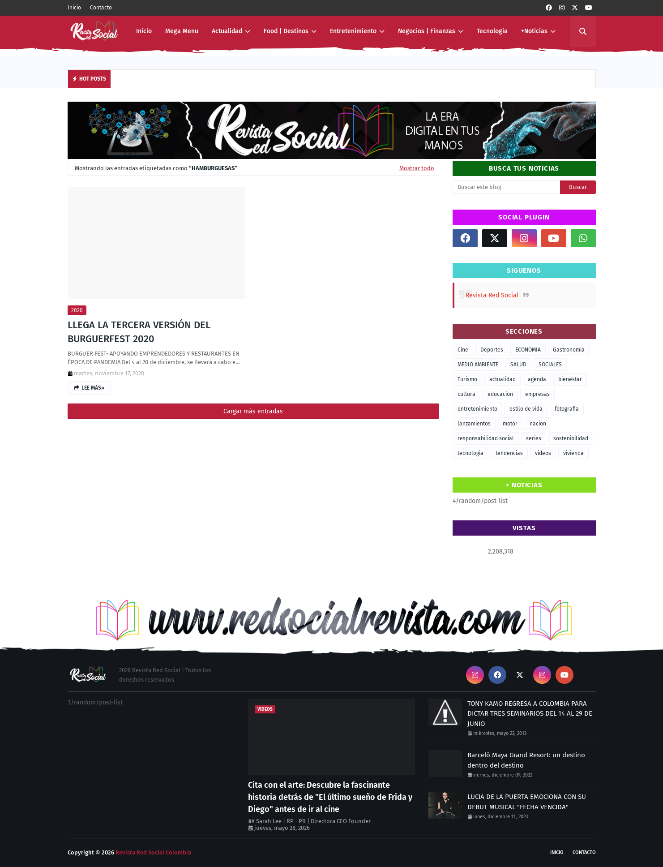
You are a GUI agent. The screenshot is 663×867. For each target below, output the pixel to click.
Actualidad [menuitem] (227, 31)
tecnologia (470, 453)
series (533, 438)
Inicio (74, 7)
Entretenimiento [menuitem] (353, 31)
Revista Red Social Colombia (153, 852)
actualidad (502, 379)
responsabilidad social (486, 438)
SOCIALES (550, 364)
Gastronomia (569, 350)
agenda (537, 379)
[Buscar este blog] (506, 187)
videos (543, 453)
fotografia (567, 409)
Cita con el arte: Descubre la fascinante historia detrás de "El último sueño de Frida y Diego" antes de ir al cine (330, 797)
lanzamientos (474, 424)
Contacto (101, 7)
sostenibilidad (570, 438)
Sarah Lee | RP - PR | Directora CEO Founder (313, 821)
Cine (463, 350)
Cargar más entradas (253, 411)
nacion (538, 424)
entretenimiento (477, 409)
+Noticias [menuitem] (534, 31)
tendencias (509, 453)
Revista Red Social (492, 295)
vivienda (573, 453)
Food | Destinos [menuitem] (286, 31)
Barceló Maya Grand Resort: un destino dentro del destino (526, 760)
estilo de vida (526, 409)
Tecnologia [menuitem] (492, 31)
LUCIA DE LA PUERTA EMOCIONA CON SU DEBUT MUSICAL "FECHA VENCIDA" (526, 802)
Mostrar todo (416, 168)
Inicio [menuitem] (144, 31)
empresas (537, 394)
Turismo (467, 379)
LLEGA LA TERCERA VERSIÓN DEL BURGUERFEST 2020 (139, 332)
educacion (500, 394)
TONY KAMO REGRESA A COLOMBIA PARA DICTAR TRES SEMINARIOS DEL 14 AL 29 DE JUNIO (529, 714)
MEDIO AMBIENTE (478, 364)
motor (510, 424)
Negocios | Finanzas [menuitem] (426, 31)
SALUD (518, 364)
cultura (466, 394)
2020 (77, 310)
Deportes (491, 350)
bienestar (570, 379)
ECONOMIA (528, 350)
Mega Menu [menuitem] (181, 31)
